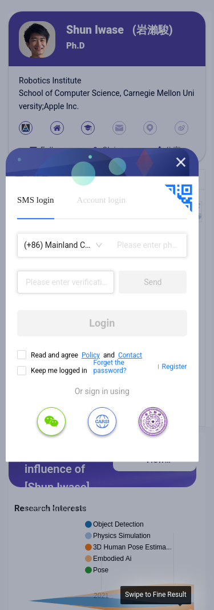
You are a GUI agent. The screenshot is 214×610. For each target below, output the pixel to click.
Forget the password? (110, 367)
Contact (130, 355)
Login (102, 323)
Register (174, 367)
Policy (91, 355)
